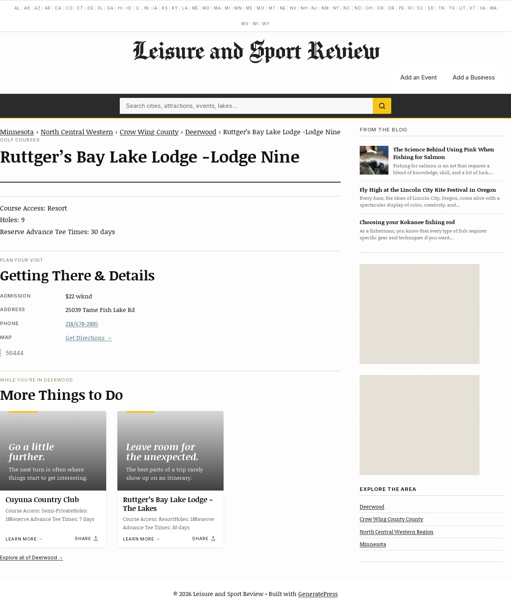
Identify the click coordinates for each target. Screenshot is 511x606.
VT (472, 8)
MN (238, 8)
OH (369, 8)
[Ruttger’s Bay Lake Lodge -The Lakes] (170, 451)
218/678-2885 (81, 323)
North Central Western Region (397, 531)
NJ (314, 8)
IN (146, 8)
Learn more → (24, 539)
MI (227, 8)
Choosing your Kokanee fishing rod (407, 222)
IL (138, 8)
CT (80, 8)
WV (245, 23)
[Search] (382, 106)
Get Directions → (88, 337)
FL (100, 8)
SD (431, 8)
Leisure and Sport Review (255, 50)
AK (27, 8)
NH (304, 8)
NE (283, 8)
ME (195, 8)
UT (462, 8)
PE (401, 8)
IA (155, 8)
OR (391, 8)
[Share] (86, 538)
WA (493, 8)
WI (256, 23)
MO (261, 8)
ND (358, 8)
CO (69, 8)
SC (420, 8)
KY (175, 8)
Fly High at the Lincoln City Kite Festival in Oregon (428, 189)
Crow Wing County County (391, 519)
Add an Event (418, 77)
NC (347, 8)
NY (336, 8)
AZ (37, 8)
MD (206, 8)
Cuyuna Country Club (42, 499)
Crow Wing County (149, 131)
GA (110, 8)
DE (90, 8)
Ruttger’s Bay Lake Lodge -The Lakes (168, 504)
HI (120, 8)
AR (48, 8)
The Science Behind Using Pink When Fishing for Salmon (443, 153)
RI (410, 8)
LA (185, 8)
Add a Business (474, 77)
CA (58, 8)
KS (165, 8)
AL (17, 8)
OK (380, 8)
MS (249, 8)
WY (266, 23)
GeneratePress (318, 593)
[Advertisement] (419, 314)
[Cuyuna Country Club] (53, 451)
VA (483, 8)
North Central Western (77, 131)
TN (441, 8)
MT (272, 8)
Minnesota (17, 131)
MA (217, 8)
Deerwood (200, 131)
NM (325, 8)
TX (452, 8)
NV (293, 8)
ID (129, 8)
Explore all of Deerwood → (31, 557)
